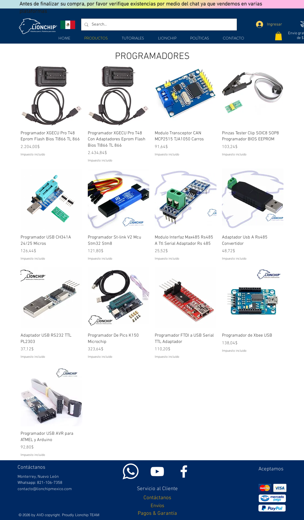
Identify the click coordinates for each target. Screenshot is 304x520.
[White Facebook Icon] (184, 471)
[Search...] (158, 24)
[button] (278, 36)
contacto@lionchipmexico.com (45, 489)
